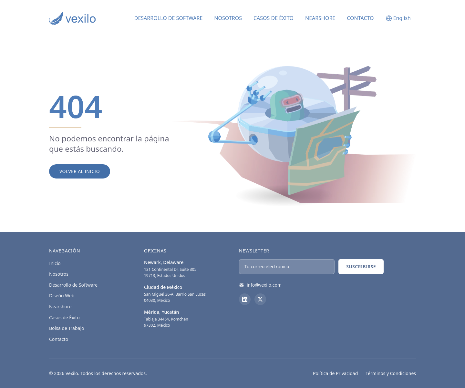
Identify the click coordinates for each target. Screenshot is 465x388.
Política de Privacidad (335, 373)
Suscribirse (361, 266)
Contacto (360, 18)
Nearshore (320, 18)
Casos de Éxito (273, 18)
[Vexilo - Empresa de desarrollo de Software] (72, 18)
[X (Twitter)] (260, 299)
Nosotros (228, 18)
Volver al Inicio (79, 171)
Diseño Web (61, 295)
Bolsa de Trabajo (66, 328)
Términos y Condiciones (391, 373)
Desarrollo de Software (73, 285)
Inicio (55, 263)
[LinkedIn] (245, 299)
